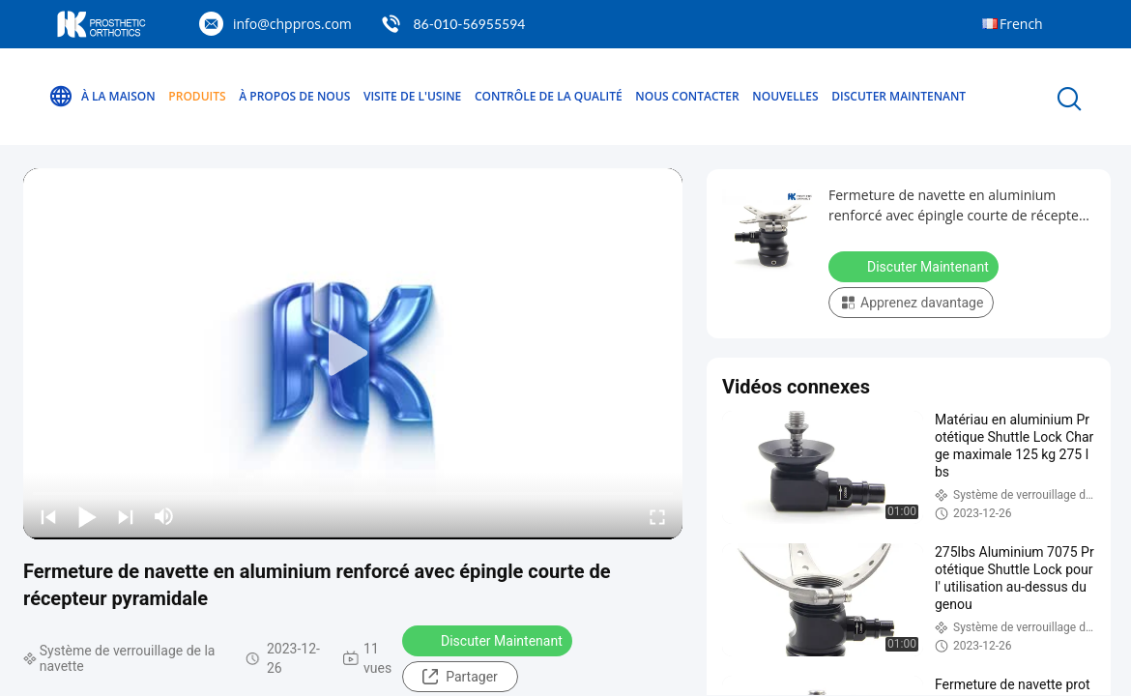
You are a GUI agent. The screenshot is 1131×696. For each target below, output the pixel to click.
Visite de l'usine (412, 96)
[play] (353, 354)
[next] (125, 516)
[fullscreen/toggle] (657, 516)
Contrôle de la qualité (549, 96)
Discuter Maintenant (898, 96)
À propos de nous (294, 96)
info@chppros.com (292, 23)
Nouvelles (785, 96)
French (1021, 23)
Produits (196, 96)
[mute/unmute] (164, 516)
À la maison (102, 96)
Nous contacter (687, 96)
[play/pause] (87, 516)
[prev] (48, 516)
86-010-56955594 (469, 23)
